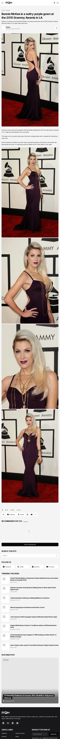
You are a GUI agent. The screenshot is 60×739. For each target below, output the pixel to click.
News (17, 736)
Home (3, 10)
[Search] (57, 2)
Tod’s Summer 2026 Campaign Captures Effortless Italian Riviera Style (33, 617)
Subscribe (54, 734)
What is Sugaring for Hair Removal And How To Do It (27, 607)
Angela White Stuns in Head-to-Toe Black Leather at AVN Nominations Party (33, 626)
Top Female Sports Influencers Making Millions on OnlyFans (29, 598)
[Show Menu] (2, 2)
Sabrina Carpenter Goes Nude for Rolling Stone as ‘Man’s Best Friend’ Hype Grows (33, 588)
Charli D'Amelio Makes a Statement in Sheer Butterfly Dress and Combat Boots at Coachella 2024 (34, 579)
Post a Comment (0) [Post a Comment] (30, 544)
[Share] (56, 28)
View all (25, 521)
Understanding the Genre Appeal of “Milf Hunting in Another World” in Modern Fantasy (33, 635)
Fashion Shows (20, 733)
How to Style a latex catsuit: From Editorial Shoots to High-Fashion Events (34, 645)
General (4, 736)
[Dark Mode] (54, 2)
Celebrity (12, 510)
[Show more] (35, 514)
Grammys (18, 510)
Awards (8, 10)
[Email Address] (40, 734)
